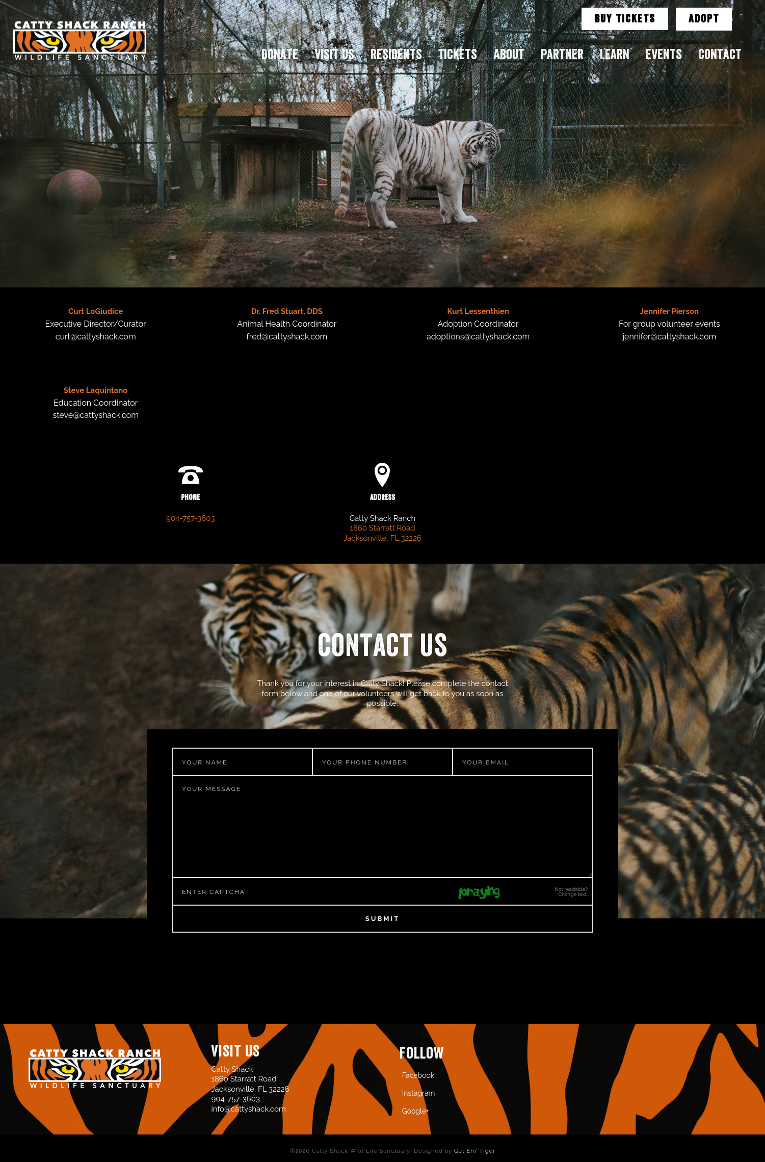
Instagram (418, 1093)
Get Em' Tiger (474, 1151)
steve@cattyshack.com (95, 415)
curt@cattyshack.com (96, 336)
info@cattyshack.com (248, 1109)
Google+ (415, 1111)
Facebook (418, 1075)
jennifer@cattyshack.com (670, 336)
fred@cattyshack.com (287, 336)
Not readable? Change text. (571, 892)
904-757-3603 (190, 518)
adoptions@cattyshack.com (478, 336)
